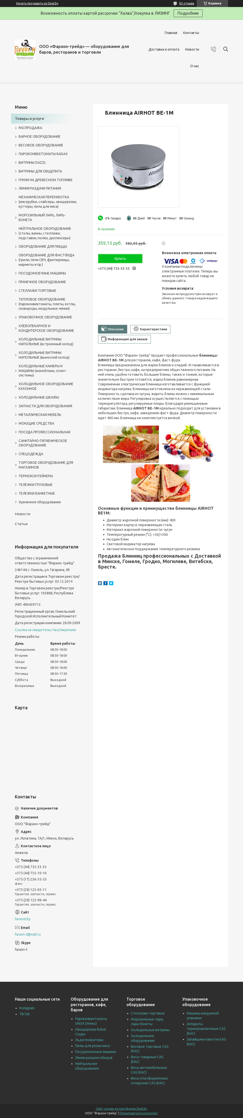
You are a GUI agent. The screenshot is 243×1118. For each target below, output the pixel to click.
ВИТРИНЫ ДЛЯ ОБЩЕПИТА (40, 171)
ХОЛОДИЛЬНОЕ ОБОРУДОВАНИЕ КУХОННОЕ (46, 386)
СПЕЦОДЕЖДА (31, 454)
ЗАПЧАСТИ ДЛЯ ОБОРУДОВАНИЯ (45, 406)
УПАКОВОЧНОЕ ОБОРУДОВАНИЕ (45, 317)
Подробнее (188, 13)
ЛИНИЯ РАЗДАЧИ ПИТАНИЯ (40, 188)
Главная (171, 33)
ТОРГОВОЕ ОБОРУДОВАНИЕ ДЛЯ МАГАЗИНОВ (46, 465)
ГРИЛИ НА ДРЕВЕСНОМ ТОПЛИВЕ (46, 180)
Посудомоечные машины (95, 1052)
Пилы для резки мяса (92, 1046)
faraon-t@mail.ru (28, 934)
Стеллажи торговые (148, 1013)
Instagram (26, 1008)
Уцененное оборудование (40, 502)
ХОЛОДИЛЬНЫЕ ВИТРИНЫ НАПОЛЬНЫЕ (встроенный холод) (46, 341)
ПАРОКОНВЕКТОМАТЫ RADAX (43, 154)
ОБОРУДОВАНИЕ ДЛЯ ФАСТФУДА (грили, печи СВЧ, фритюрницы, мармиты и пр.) (46, 260)
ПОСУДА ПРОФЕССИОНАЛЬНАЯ (44, 432)
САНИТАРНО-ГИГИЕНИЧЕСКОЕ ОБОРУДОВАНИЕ (43, 443)
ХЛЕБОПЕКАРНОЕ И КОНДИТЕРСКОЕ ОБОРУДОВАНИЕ (46, 328)
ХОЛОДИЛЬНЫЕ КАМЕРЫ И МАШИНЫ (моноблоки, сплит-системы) (43, 370)
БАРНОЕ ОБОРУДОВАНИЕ (40, 136)
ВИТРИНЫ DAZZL (32, 163)
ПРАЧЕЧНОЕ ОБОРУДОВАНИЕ (42, 282)
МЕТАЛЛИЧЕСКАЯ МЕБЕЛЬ (40, 415)
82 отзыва (186, 3)
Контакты (191, 33)
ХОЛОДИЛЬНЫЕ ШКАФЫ (39, 397)
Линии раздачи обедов (94, 1058)
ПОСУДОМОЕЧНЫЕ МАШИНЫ (42, 273)
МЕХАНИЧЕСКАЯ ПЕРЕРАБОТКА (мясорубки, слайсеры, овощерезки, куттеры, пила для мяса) (48, 201)
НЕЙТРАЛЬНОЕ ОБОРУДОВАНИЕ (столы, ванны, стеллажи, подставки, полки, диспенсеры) (45, 233)
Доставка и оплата (164, 49)
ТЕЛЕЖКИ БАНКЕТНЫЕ (37, 493)
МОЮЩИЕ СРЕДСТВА (36, 423)
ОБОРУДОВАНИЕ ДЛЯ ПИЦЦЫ (43, 246)
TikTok (24, 1014)
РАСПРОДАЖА (30, 128)
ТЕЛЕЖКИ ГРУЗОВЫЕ (36, 485)
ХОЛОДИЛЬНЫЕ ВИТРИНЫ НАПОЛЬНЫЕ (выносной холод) (44, 355)
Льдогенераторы (89, 1040)
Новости (192, 49)
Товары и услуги (29, 118)
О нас (194, 66)
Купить (120, 259)
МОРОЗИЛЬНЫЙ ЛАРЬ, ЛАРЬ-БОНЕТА (42, 217)
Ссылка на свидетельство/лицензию (45, 630)
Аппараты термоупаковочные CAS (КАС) (206, 1028)
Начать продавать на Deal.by (37, 3)
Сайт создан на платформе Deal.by (121, 1108)
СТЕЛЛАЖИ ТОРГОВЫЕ (37, 291)
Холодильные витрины (150, 1030)
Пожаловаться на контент (139, 1113)
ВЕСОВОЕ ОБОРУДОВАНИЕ (41, 145)
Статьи (21, 524)
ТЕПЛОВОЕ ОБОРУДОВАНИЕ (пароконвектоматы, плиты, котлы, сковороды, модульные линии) (47, 304)
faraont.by (22, 919)
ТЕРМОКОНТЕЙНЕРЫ (36, 476)
